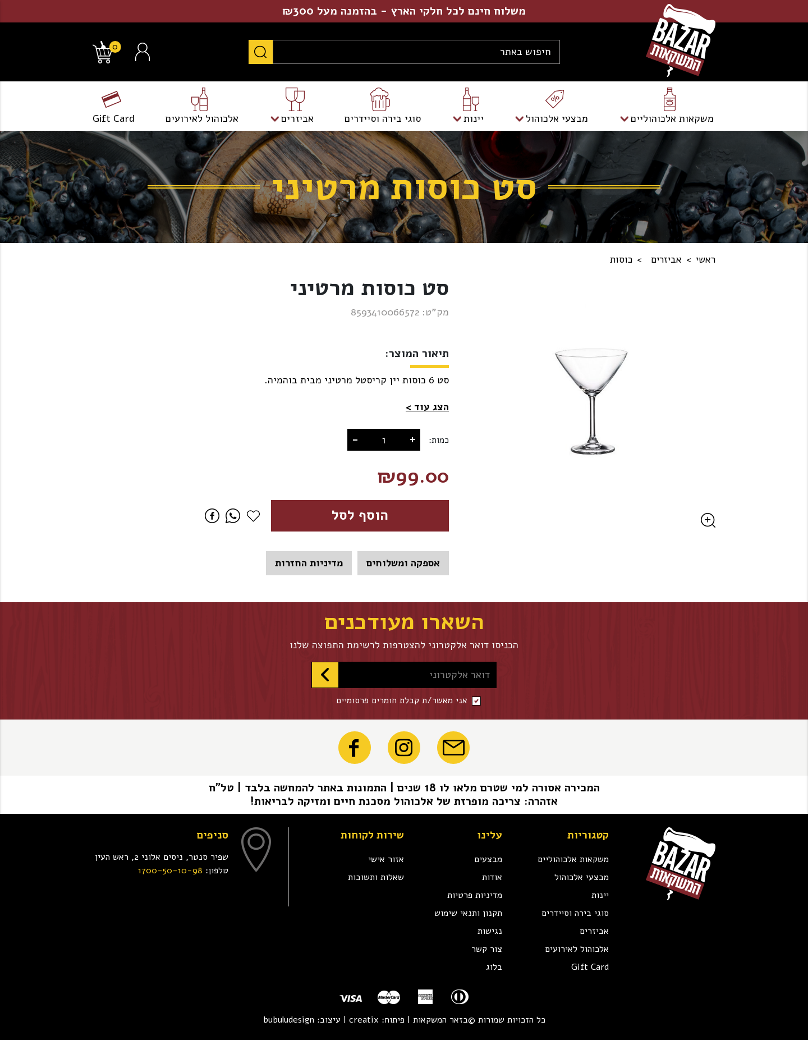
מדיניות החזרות (309, 563)
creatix (364, 1020)
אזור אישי (386, 859)
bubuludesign (288, 1020)
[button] (427, 407)
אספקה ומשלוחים (403, 563)
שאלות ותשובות (376, 877)
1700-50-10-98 (170, 870)
